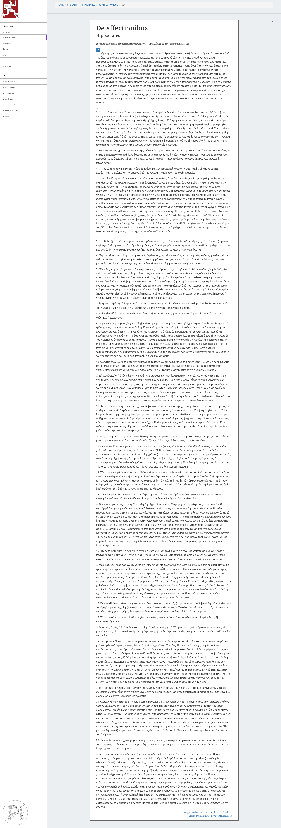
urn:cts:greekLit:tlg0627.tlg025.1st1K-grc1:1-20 (210, 815)
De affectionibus (108, 5)
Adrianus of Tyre (10, 110)
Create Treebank (224, 812)
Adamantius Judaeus (12, 105)
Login (275, 21)
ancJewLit (7, 61)
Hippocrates (88, 5)
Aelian (6, 116)
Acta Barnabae (10, 82)
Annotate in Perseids (206, 812)
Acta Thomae (9, 99)
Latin (5, 49)
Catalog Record (189, 812)
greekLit (72, 5)
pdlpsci (6, 55)
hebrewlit (7, 43)
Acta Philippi (8, 93)
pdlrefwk (7, 66)
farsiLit (6, 32)
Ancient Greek (9, 38)
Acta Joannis (9, 87)
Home (61, 5)
